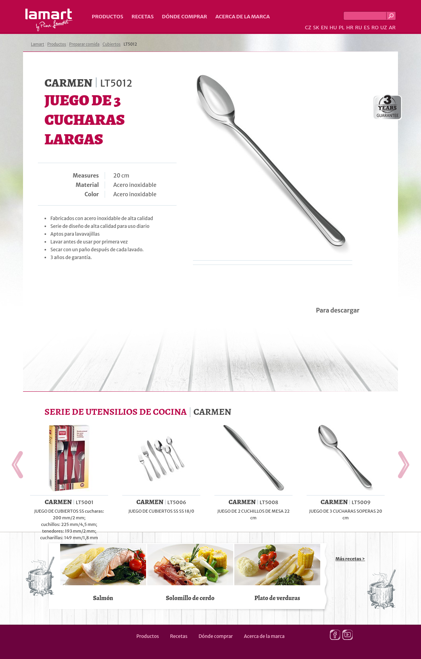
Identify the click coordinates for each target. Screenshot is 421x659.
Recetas (143, 16)
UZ (383, 27)
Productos (107, 16)
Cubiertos (112, 44)
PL (341, 27)
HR (349, 27)
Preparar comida (84, 44)
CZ (308, 27)
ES (367, 27)
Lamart (49, 20)
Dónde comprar (184, 16)
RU (358, 27)
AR (392, 27)
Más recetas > (350, 558)
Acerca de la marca (242, 16)
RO (374, 27)
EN (324, 27)
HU (333, 27)
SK (316, 27)
